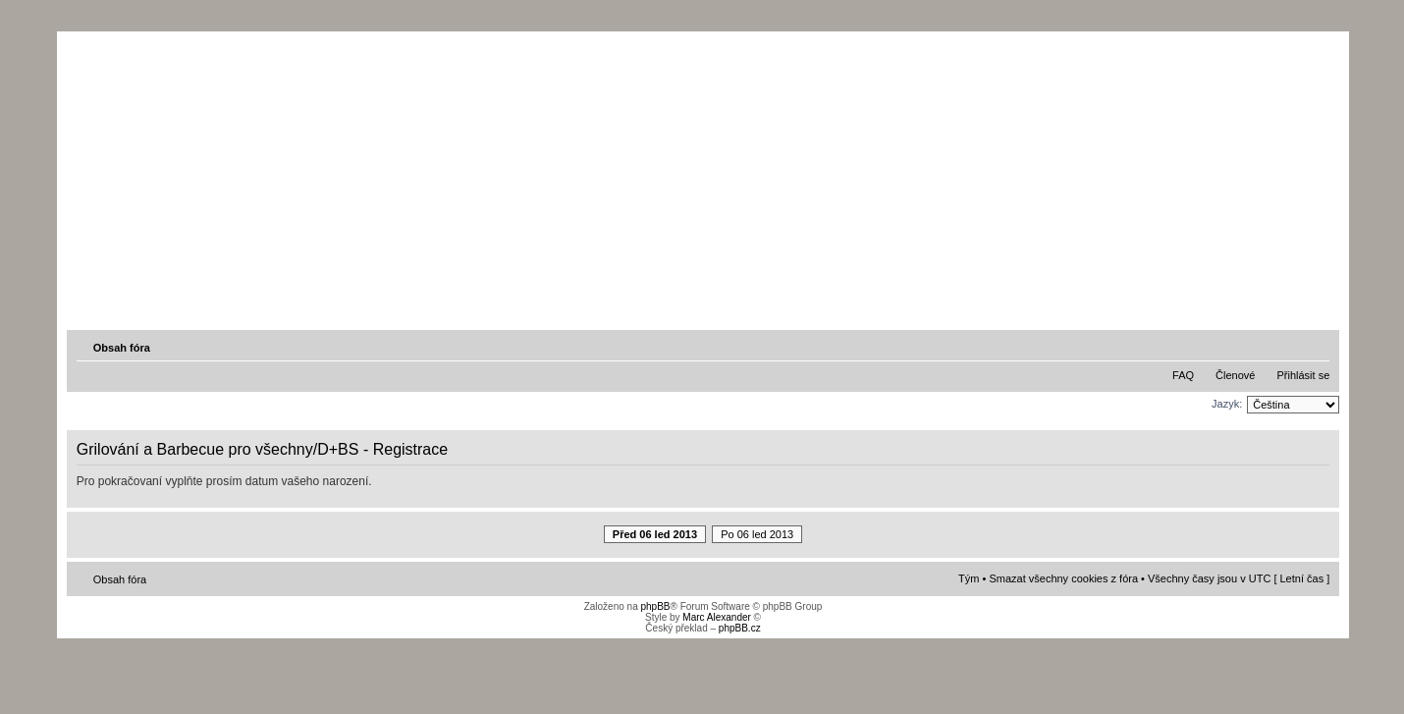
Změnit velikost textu (1316, 346)
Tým (968, 578)
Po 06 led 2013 (757, 534)
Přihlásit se (1302, 375)
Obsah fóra (121, 348)
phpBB (655, 606)
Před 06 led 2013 (655, 534)
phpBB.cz (740, 628)
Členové (1235, 375)
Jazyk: (1227, 404)
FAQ (1183, 375)
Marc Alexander (716, 617)
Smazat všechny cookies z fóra (1063, 578)
